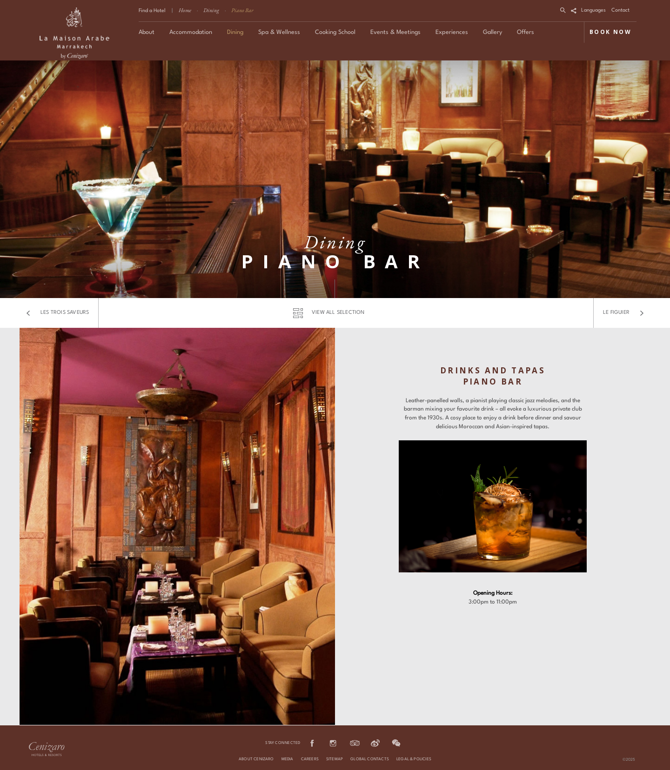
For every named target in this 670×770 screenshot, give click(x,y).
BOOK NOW (610, 32)
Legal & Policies (413, 759)
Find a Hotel (152, 10)
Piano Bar (242, 10)
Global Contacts (369, 759)
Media (287, 759)
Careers (310, 759)
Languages (593, 10)
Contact (620, 10)
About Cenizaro (256, 759)
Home (185, 10)
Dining (211, 10)
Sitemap (334, 759)
